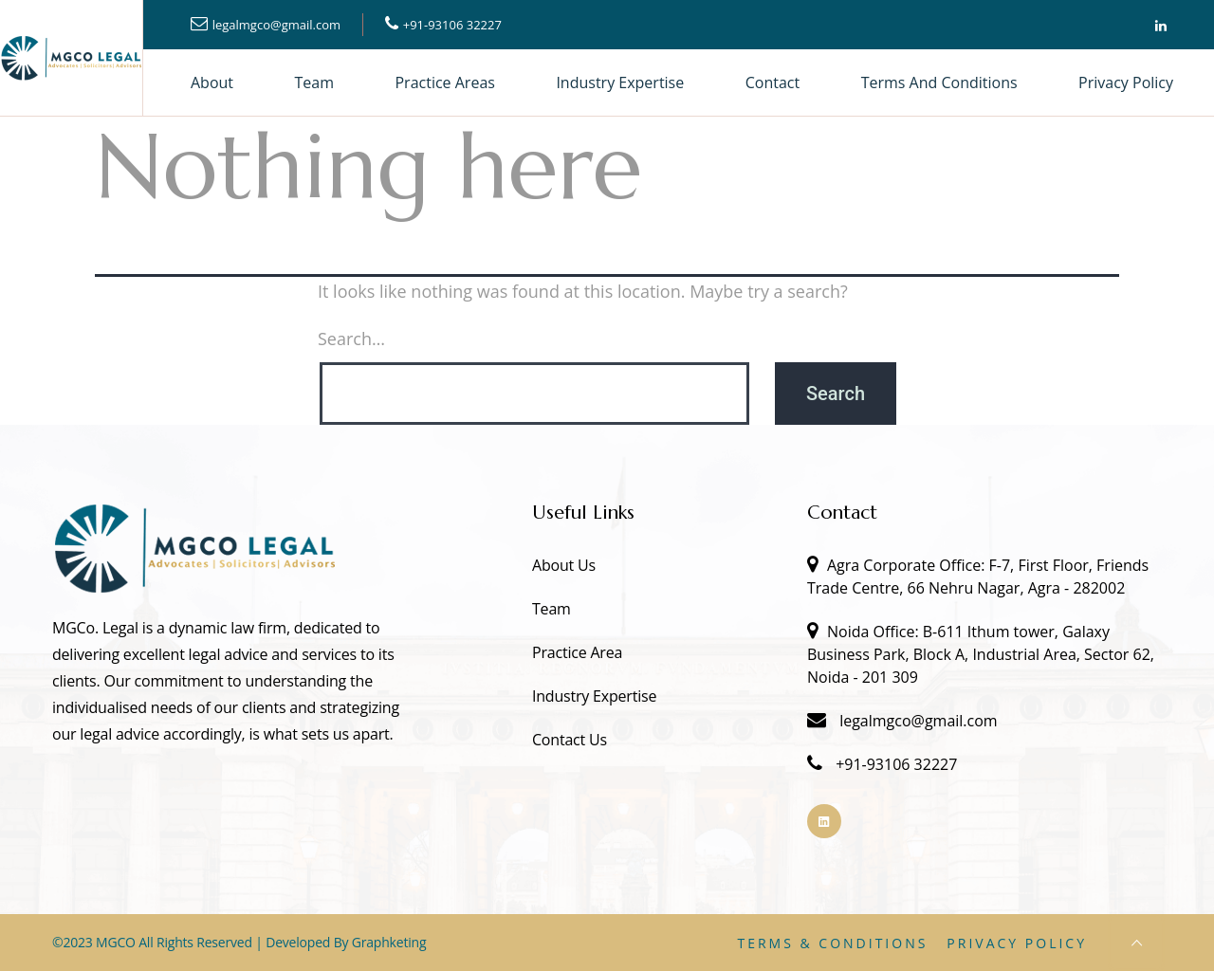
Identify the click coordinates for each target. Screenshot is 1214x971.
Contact (772, 82)
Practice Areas (444, 82)
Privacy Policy (1125, 82)
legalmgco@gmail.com (276, 24)
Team (315, 82)
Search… (351, 338)
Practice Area (577, 652)
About (212, 82)
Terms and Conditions (939, 82)
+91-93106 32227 (452, 24)
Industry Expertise (620, 82)
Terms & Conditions (832, 943)
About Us (564, 565)
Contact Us (569, 739)
